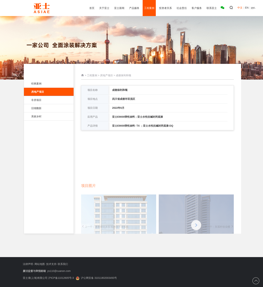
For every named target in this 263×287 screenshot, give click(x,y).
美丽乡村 (47, 116)
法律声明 (28, 264)
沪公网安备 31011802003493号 (96, 277)
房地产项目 (48, 92)
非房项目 (47, 100)
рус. (253, 7)
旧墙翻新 (47, 108)
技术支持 (51, 264)
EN (247, 7)
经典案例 (47, 84)
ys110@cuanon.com (59, 270)
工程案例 (92, 75)
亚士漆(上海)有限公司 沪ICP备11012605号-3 (48, 277)
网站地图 (40, 264)
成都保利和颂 (123, 75)
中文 (240, 7)
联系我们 (63, 264)
